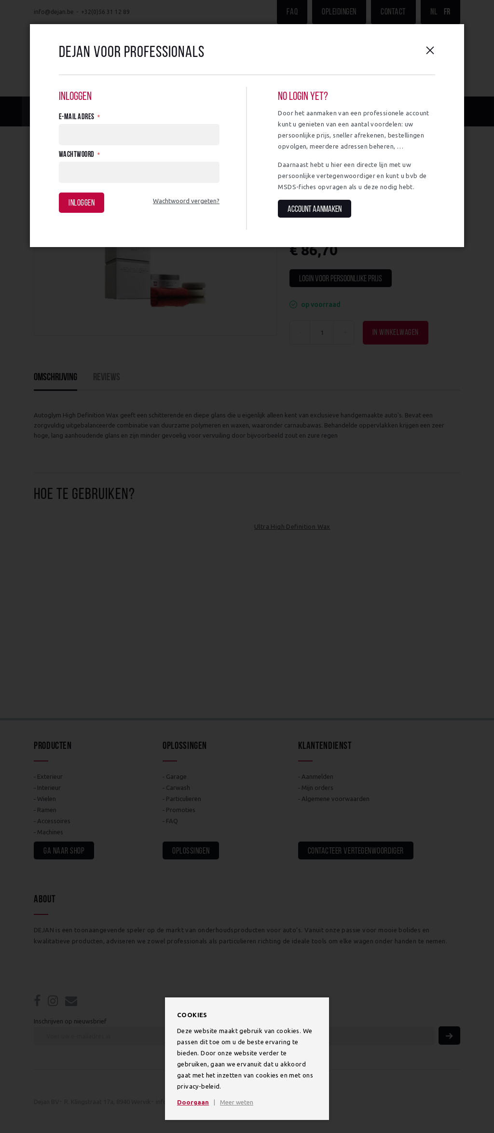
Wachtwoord (77, 155)
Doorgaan (193, 1102)
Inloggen (82, 203)
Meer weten (236, 1102)
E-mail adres (77, 117)
